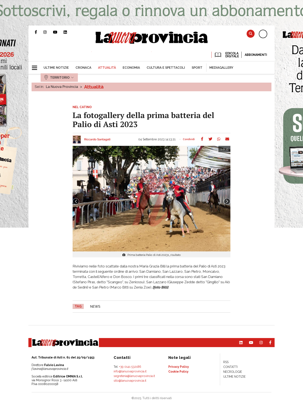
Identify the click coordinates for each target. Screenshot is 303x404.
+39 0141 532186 (130, 366)
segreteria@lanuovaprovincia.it (134, 376)
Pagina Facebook (39, 32)
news (95, 307)
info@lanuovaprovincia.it (130, 371)
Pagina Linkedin (68, 32)
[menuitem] (56, 67)
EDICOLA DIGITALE (226, 55)
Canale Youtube (58, 32)
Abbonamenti (256, 54)
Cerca (251, 34)
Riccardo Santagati (97, 139)
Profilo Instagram (48, 32)
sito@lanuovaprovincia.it (130, 380)
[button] (36, 66)
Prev (76, 201)
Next (227, 201)
